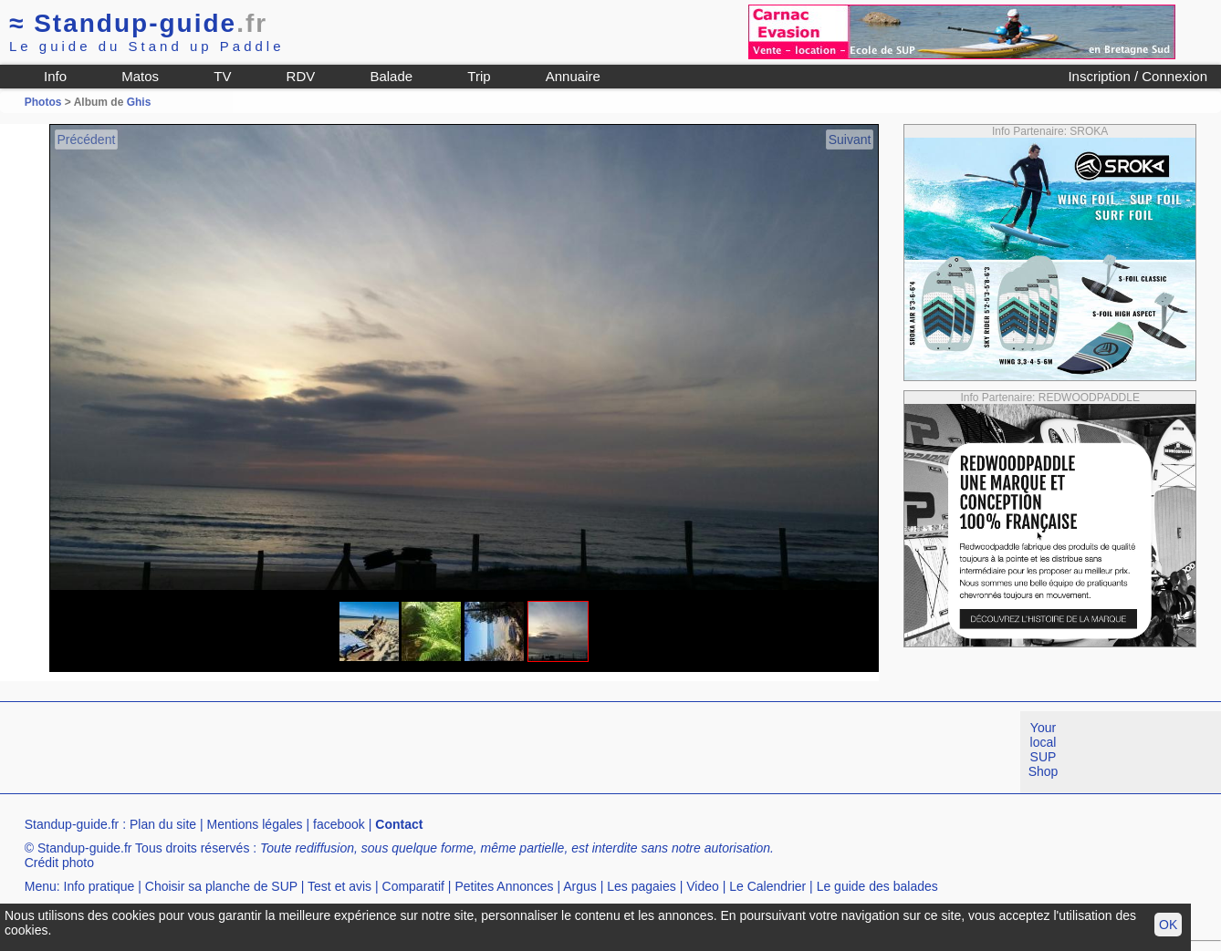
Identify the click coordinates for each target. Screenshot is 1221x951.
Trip (478, 76)
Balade (391, 76)
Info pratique (99, 886)
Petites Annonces (503, 886)
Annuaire (573, 76)
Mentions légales (255, 824)
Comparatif (413, 886)
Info (55, 76)
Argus (580, 886)
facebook (339, 824)
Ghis (139, 102)
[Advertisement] (332, 752)
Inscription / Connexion (1137, 76)
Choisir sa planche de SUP (221, 886)
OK (1168, 924)
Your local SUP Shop (1043, 749)
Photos (43, 102)
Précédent (86, 139)
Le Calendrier (767, 886)
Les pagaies (641, 886)
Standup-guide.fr (72, 824)
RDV (301, 76)
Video (702, 886)
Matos (140, 76)
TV (222, 76)
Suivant (850, 139)
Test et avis (339, 886)
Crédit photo (59, 862)
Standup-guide (138, 23)
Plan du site (163, 824)
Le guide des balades (877, 886)
